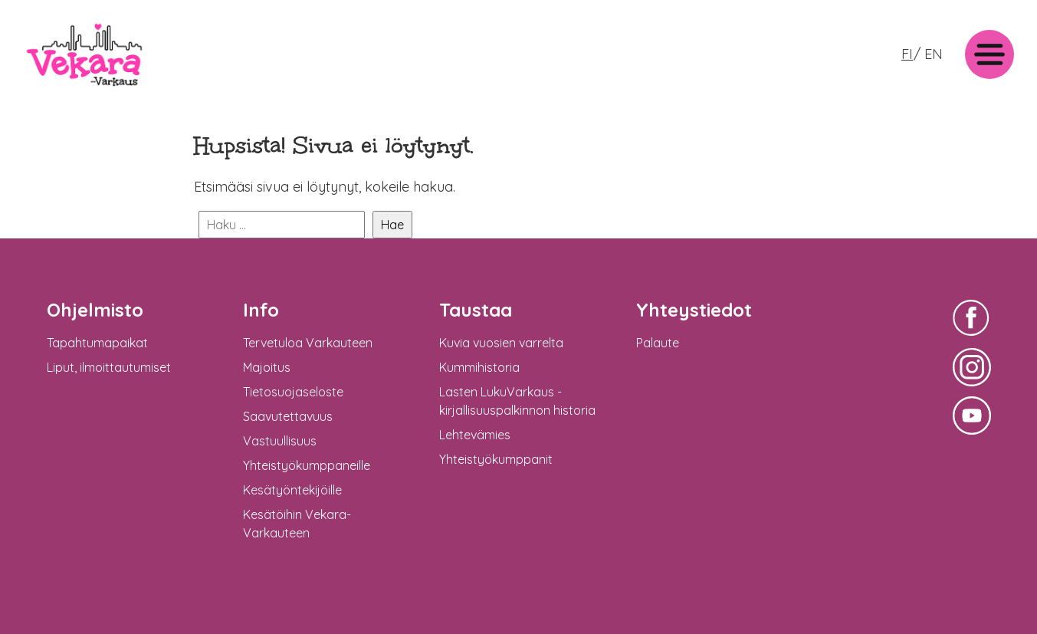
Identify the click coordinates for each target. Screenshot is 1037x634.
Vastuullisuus (280, 440)
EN (933, 54)
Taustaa (475, 309)
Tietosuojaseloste (293, 391)
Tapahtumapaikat (97, 342)
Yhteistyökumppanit (496, 459)
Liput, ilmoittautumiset (109, 367)
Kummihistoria (479, 367)
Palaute (657, 342)
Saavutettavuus (288, 416)
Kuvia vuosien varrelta (501, 342)
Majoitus (266, 367)
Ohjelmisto (95, 309)
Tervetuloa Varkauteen (307, 342)
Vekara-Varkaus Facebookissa (972, 337)
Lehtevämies (474, 434)
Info (261, 309)
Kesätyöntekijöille (292, 490)
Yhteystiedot (694, 309)
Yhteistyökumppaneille (306, 465)
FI (907, 54)
